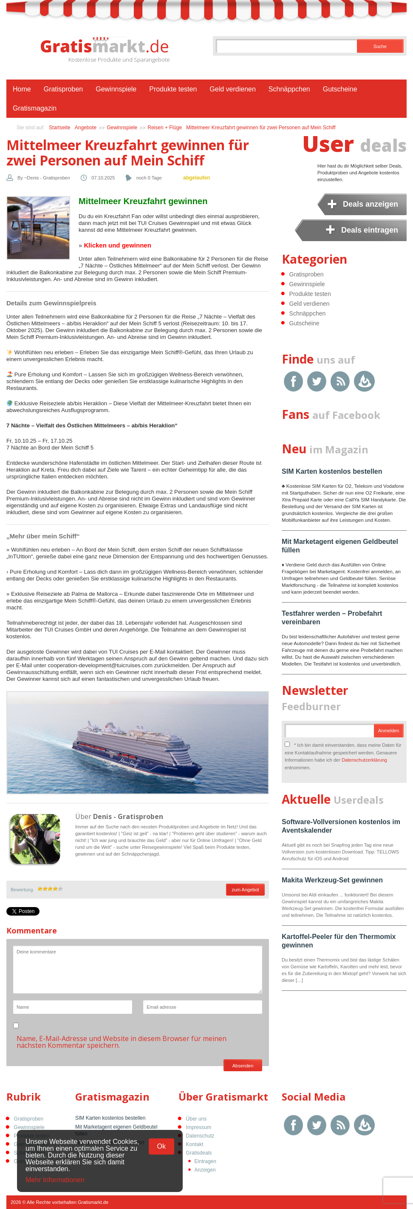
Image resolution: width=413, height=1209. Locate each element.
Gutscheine (340, 89)
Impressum (198, 1127)
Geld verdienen (232, 89)
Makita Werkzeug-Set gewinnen (332, 880)
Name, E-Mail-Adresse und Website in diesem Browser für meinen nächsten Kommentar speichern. (121, 1042)
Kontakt (195, 1144)
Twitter (316, 381)
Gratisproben (63, 89)
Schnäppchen (289, 89)
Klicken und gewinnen (117, 245)
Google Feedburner (364, 381)
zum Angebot (245, 889)
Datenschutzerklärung (364, 759)
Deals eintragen (369, 230)
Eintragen (205, 1161)
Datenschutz (200, 1136)
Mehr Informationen (55, 1180)
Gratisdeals (199, 1153)
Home (22, 89)
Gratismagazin (35, 108)
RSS (340, 381)
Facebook (293, 381)
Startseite (60, 128)
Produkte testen (173, 89)
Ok (161, 1146)
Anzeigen (205, 1170)
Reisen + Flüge (164, 128)
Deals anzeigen (370, 204)
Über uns (196, 1119)
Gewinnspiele (116, 89)
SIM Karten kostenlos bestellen (332, 471)
